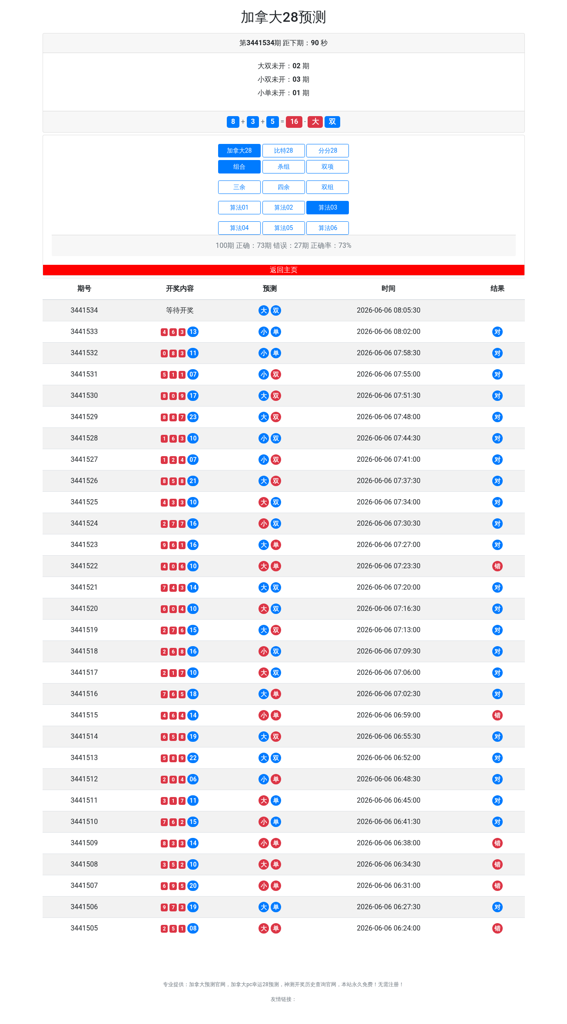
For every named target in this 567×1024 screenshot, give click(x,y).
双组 (328, 186)
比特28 (283, 150)
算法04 (239, 227)
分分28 (328, 150)
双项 (328, 166)
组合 (239, 166)
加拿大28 (239, 150)
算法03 (328, 207)
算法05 (283, 227)
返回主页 (284, 270)
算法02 (283, 207)
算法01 (239, 207)
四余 (284, 186)
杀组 (284, 166)
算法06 (328, 227)
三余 (239, 186)
